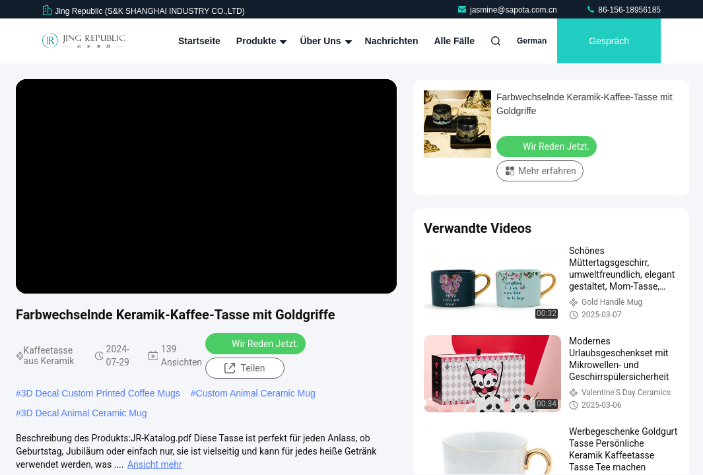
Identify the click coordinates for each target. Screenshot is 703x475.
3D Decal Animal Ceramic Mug (84, 413)
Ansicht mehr (154, 464)
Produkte (260, 41)
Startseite (199, 41)
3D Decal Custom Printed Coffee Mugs (100, 393)
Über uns (324, 41)
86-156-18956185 (623, 10)
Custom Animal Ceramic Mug (256, 393)
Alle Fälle (454, 41)
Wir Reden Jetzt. (257, 343)
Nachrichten (391, 41)
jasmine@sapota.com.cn (508, 10)
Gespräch (609, 41)
